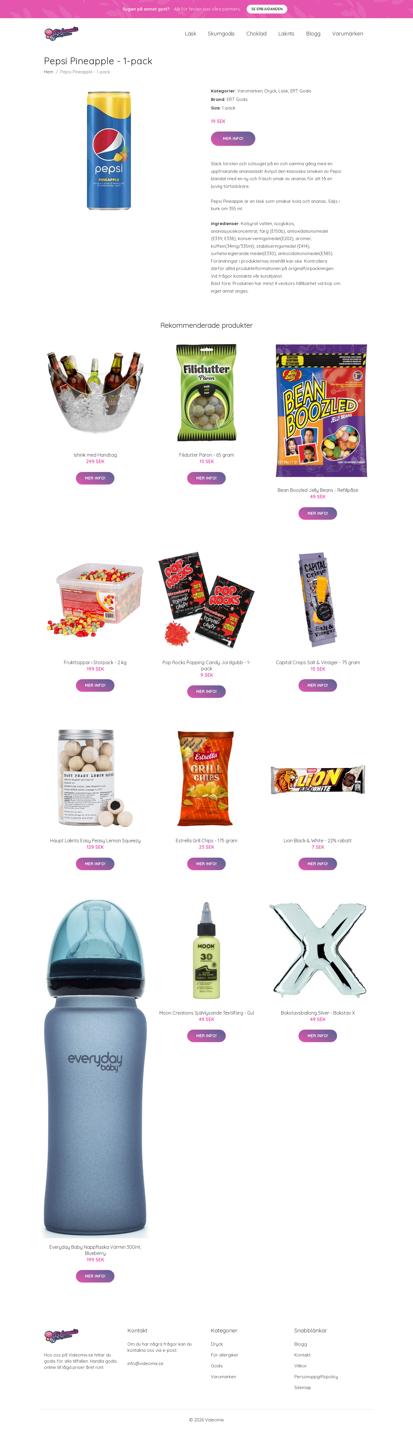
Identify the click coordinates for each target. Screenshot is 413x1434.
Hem (48, 76)
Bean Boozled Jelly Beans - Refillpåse (318, 494)
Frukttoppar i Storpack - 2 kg (95, 666)
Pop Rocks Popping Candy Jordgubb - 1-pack (207, 670)
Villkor (300, 1370)
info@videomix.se (145, 1367)
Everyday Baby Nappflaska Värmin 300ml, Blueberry (95, 1254)
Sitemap (302, 1391)
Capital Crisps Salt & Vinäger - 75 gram (318, 666)
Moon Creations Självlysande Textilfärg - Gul (206, 1017)
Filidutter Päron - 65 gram (206, 459)
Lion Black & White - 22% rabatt (318, 845)
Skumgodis (221, 35)
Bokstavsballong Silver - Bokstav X (318, 1017)
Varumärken (347, 35)
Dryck (270, 95)
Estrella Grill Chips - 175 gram (206, 845)
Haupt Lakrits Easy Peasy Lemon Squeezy (95, 845)
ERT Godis (300, 95)
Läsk (190, 35)
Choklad (256, 35)
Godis (217, 1370)
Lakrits (286, 35)
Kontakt (302, 1359)
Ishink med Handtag (95, 459)
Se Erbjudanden (267, 9)
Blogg (313, 35)
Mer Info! (233, 142)
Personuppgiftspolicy (316, 1381)
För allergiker (224, 1359)
